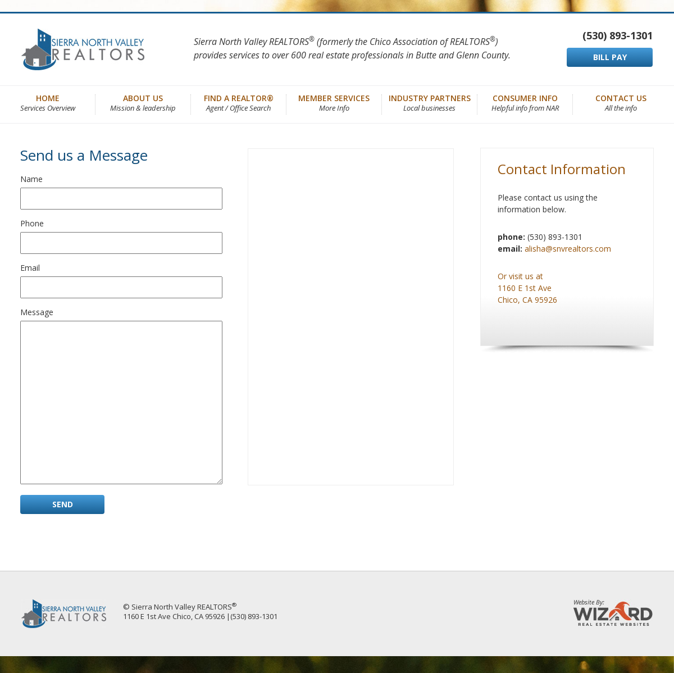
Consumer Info (525, 102)
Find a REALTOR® (239, 102)
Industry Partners (430, 102)
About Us (143, 102)
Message (36, 312)
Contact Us (620, 102)
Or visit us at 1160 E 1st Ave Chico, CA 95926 (527, 288)
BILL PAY (610, 57)
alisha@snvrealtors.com (568, 248)
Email (30, 267)
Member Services (334, 102)
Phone (32, 223)
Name (31, 179)
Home (47, 102)
